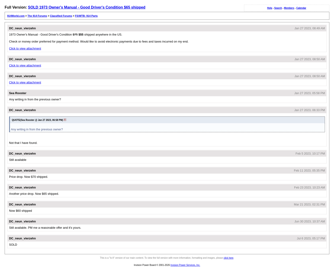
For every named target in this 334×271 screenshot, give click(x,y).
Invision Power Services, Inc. (185, 265)
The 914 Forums (37, 15)
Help (269, 8)
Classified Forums (61, 15)
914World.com (16, 15)
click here (228, 258)
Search (278, 8)
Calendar (301, 8)
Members (289, 8)
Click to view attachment (25, 48)
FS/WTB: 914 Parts (86, 15)
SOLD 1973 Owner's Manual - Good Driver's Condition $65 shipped (86, 7)
